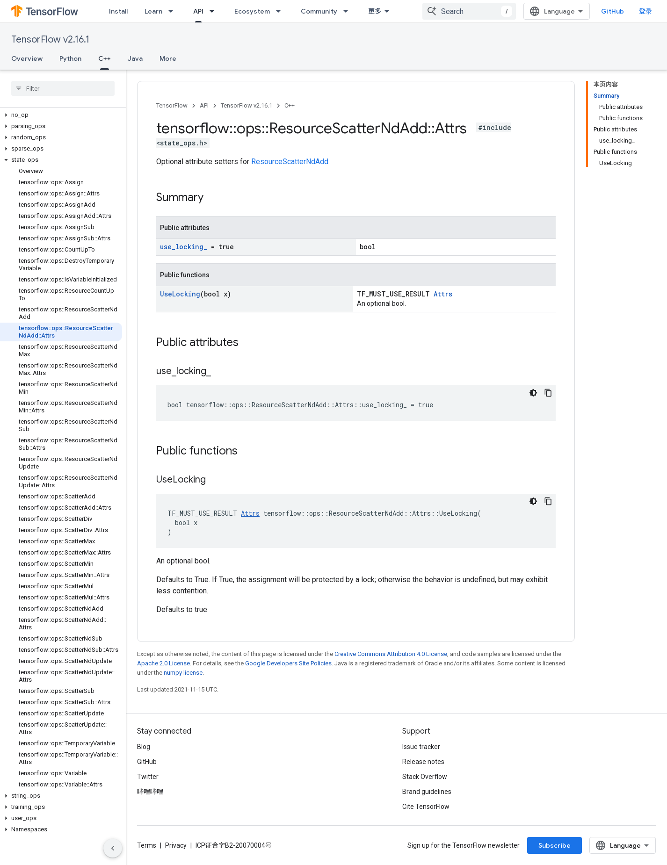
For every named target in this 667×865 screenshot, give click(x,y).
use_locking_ (183, 246)
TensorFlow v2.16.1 (50, 39)
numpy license (183, 672)
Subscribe (554, 845)
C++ (289, 105)
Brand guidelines (426, 791)
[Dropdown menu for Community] (348, 11)
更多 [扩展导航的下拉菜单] (374, 11)
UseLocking (180, 293)
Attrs (443, 293)
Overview (27, 58)
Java (135, 58)
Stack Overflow (424, 776)
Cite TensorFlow (426, 806)
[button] (61, 115)
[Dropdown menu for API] (214, 11)
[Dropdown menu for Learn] (173, 11)
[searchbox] (63, 88)
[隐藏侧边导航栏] (112, 848)
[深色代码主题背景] (533, 392)
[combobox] (469, 11)
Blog (143, 746)
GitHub (612, 11)
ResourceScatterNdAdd (289, 161)
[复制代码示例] (548, 392)
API (204, 105)
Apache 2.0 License (163, 663)
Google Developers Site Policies (288, 663)
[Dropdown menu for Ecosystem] (281, 11)
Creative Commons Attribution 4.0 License (390, 653)
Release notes (423, 761)
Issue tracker (421, 746)
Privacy (176, 845)
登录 (645, 11)
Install (118, 11)
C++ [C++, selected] (104, 58)
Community (319, 11)
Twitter (148, 776)
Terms (146, 845)
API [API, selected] (198, 11)
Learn (153, 11)
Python (70, 58)
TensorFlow (172, 105)
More (168, 58)
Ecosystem (252, 11)
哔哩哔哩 (150, 791)
